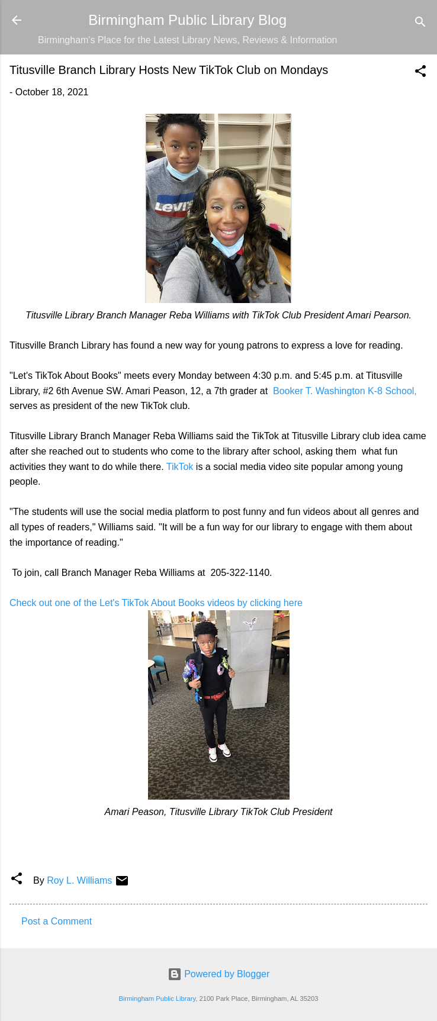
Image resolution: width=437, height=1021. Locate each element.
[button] (420, 73)
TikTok (180, 467)
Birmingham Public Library (156, 998)
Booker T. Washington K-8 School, (344, 391)
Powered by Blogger (219, 974)
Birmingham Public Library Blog (187, 20)
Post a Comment (56, 921)
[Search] (420, 24)
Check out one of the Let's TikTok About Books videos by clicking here (157, 603)
